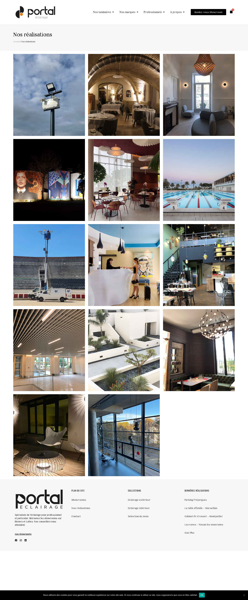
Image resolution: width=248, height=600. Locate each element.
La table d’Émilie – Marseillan (201, 557)
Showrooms (79, 549)
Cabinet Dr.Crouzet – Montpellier (205, 565)
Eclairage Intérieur (139, 557)
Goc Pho (190, 581)
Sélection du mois (138, 565)
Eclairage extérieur (139, 549)
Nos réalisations (81, 557)
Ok (202, 595)
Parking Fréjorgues (196, 549)
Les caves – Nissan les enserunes (204, 573)
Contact (76, 565)
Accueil (16, 41)
